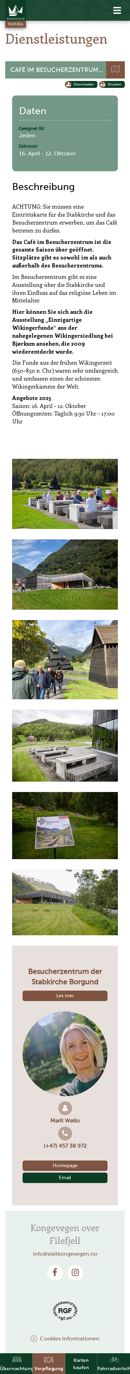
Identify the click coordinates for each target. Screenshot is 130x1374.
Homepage (65, 1165)
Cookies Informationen (65, 1338)
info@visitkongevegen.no (65, 1254)
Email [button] (65, 1177)
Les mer (65, 995)
